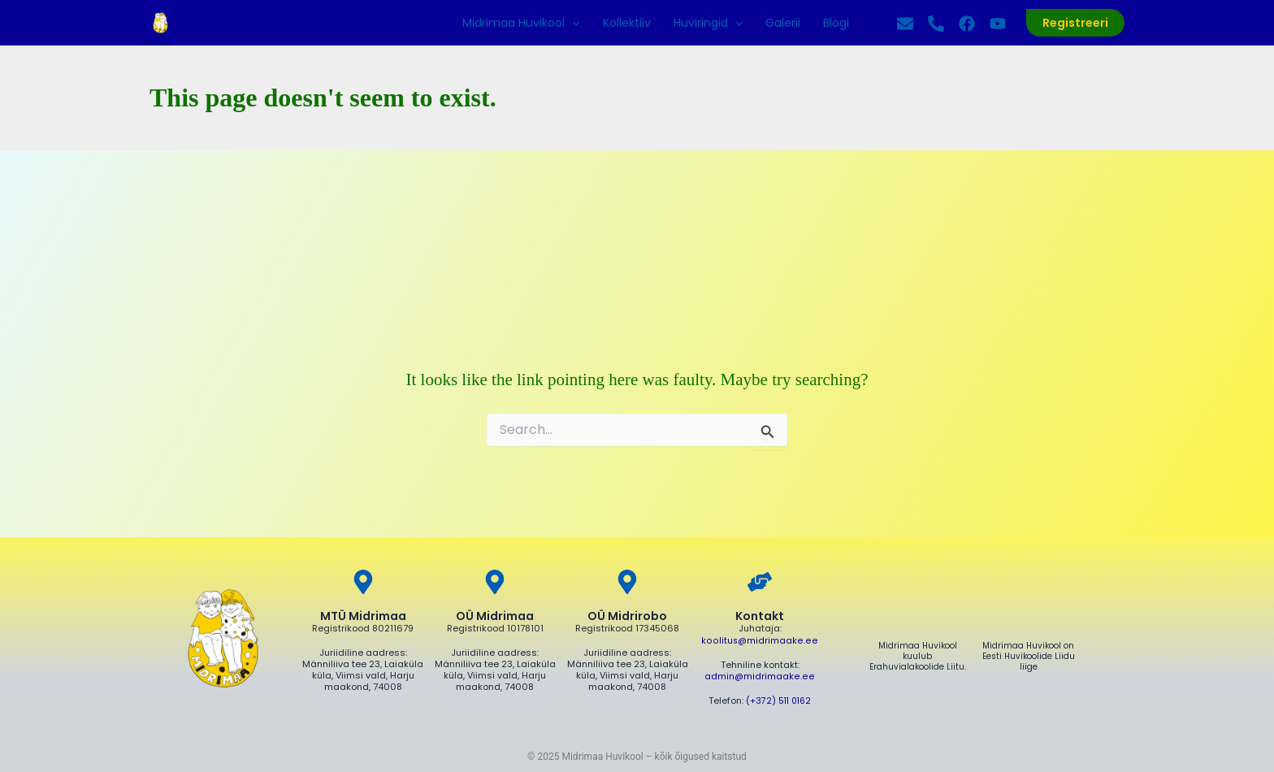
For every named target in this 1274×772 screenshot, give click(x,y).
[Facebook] (967, 23)
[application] (572, 23)
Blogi (836, 23)
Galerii (782, 23)
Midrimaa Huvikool (520, 23)
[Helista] (936, 23)
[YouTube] (998, 23)
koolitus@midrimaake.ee (760, 640)
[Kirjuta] (905, 23)
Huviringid (708, 23)
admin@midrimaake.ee (759, 675)
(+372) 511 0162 (778, 698)
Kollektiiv (627, 23)
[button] (1075, 23)
